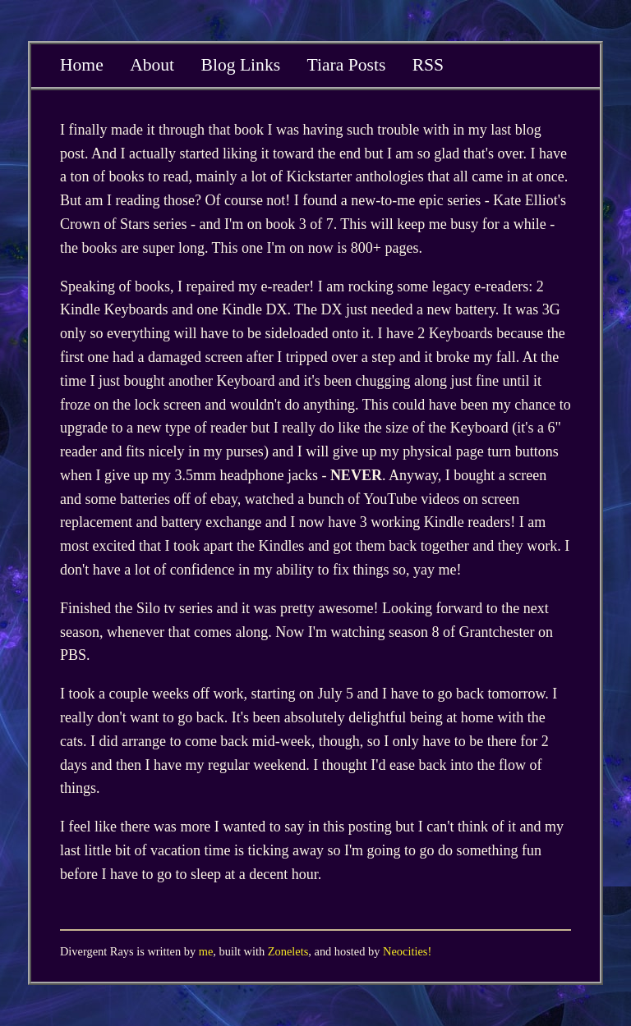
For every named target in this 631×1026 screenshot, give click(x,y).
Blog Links (241, 65)
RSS (428, 65)
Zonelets (288, 951)
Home (82, 65)
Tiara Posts (345, 65)
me (206, 951)
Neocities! (407, 951)
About (152, 65)
